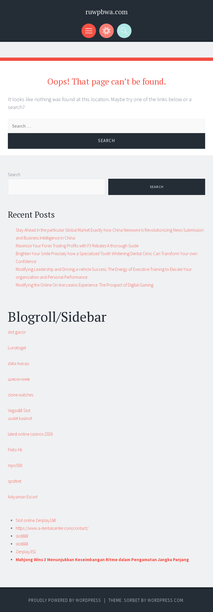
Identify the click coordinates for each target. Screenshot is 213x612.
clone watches (20, 395)
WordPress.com (165, 600)
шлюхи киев (19, 379)
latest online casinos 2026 (30, 434)
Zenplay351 (26, 551)
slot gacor (17, 332)
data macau (18, 363)
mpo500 (15, 465)
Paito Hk (15, 449)
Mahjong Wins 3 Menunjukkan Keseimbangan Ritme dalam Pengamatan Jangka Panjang (102, 559)
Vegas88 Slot (19, 410)
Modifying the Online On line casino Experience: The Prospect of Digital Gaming (84, 285)
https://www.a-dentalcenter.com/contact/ (52, 528)
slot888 (22, 536)
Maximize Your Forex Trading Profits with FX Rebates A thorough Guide (77, 245)
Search (14, 174)
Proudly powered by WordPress (65, 600)
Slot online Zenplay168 (36, 520)
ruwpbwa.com (107, 11)
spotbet (14, 481)
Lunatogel (17, 347)
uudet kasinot (20, 418)
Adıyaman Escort (23, 497)
